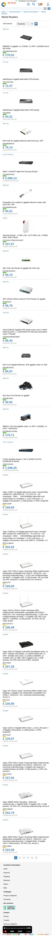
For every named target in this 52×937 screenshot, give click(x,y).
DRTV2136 (7, 735)
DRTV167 (6, 700)
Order (5, 869)
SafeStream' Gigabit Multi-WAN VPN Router (21, 110)
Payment (6, 873)
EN (49, 8)
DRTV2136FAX (8, 543)
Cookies (6, 920)
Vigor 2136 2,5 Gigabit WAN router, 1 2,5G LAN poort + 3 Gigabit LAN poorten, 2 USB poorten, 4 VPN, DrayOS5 (26, 730)
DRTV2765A (7, 774)
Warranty (6, 880)
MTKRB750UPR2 (9, 271)
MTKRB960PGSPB (10, 207)
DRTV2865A (7, 846)
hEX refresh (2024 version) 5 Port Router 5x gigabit (24, 299)
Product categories (10, 895)
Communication (14, 12)
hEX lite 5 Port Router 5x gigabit (16, 395)
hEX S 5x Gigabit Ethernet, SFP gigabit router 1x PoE (25, 365)
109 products (7, 24)
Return (5, 884)
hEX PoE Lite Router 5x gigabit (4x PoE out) (21, 268)
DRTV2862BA (8, 809)
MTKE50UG (7, 302)
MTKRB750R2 (8, 398)
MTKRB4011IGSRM (10, 431)
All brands (7, 899)
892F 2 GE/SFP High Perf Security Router (20, 171)
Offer (5, 888)
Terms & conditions (10, 924)
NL (45, 8)
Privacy (6, 916)
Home (3, 12)
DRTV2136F (7, 504)
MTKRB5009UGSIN (10, 51)
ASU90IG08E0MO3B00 (11, 337)
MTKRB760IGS (8, 368)
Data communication (31, 12)
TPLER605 (7, 113)
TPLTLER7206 (8, 82)
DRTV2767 (7, 582)
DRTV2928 (7, 663)
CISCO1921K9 (8, 464)
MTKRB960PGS (8, 144)
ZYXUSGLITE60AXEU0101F (13, 240)
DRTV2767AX (8, 624)
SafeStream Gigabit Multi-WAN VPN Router (21, 79)
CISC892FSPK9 (8, 174)
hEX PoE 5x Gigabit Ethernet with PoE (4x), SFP (23, 141)
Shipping (6, 876)
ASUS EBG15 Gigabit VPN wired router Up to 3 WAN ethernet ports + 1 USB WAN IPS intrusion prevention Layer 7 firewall (25, 332)
